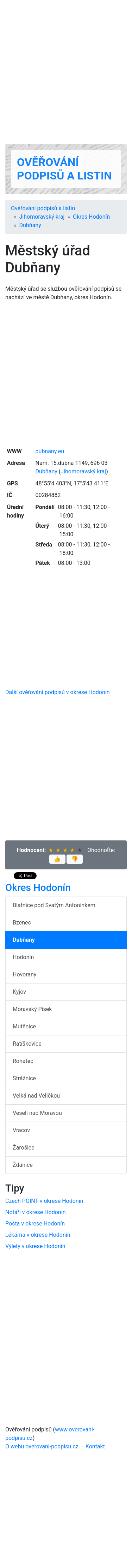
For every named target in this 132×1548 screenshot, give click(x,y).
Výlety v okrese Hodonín (35, 1246)
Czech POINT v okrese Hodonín (44, 1201)
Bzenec (22, 922)
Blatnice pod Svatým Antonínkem (54, 905)
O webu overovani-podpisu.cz (41, 1446)
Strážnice (24, 1078)
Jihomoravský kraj (42, 216)
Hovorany (24, 974)
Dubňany (30, 225)
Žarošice (23, 1147)
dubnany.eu (50, 451)
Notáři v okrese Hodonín (35, 1212)
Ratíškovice (27, 1043)
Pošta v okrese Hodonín (35, 1223)
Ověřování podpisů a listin (64, 168)
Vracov (21, 1130)
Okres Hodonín (91, 216)
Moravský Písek (32, 1009)
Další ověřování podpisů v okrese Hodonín (57, 692)
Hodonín (23, 957)
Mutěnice (24, 1026)
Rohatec (23, 1061)
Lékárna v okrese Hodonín (37, 1234)
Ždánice (23, 1165)
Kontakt (95, 1446)
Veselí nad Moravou (37, 1113)
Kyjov (19, 991)
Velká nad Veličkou (36, 1095)
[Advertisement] (66, 72)
